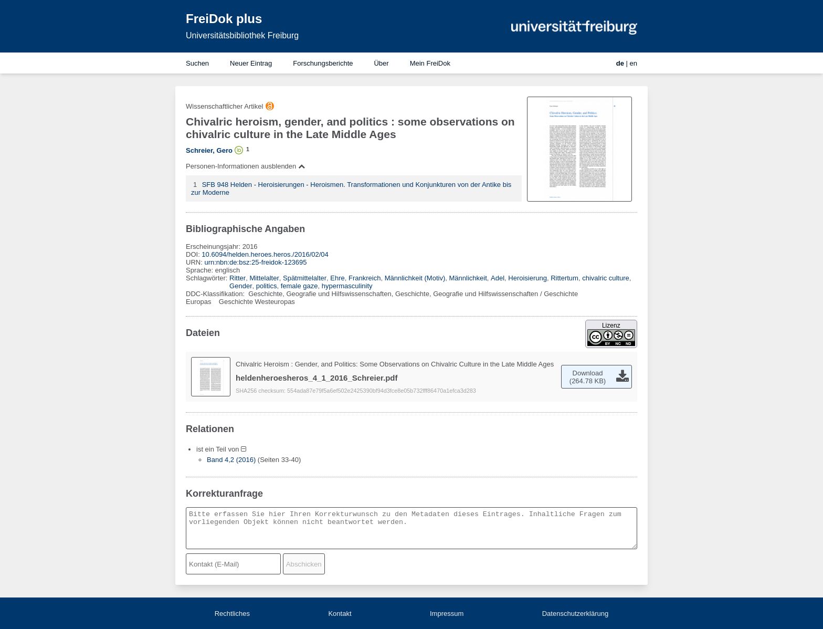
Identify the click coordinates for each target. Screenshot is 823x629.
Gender (240, 286)
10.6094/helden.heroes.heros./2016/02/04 (265, 254)
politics (266, 286)
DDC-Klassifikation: (216, 294)
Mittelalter (264, 278)
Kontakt (339, 613)
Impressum (446, 613)
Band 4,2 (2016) (231, 460)
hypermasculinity (347, 286)
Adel (497, 278)
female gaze (299, 286)
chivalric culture (605, 278)
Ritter (237, 278)
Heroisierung (527, 278)
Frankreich (365, 278)
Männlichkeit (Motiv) (415, 278)
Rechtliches (232, 613)
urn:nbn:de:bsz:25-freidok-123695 (255, 262)
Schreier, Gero (209, 150)
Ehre (337, 278)
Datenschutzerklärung (575, 613)
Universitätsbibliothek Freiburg (242, 35)
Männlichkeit (468, 278)
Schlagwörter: (207, 278)
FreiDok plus (224, 19)
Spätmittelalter (304, 278)
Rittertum (564, 278)
